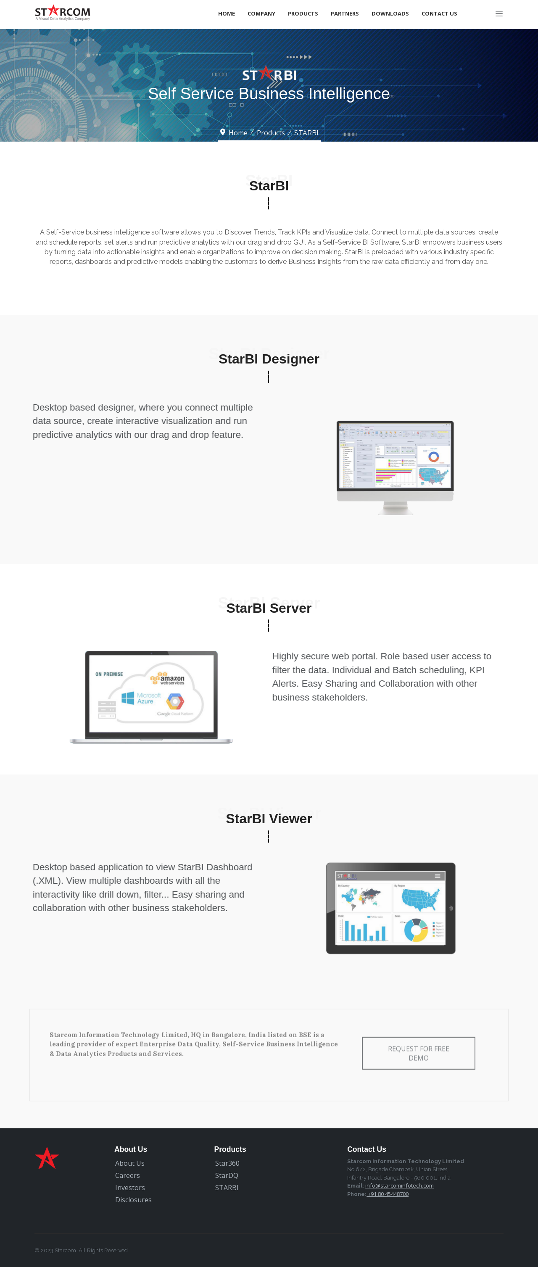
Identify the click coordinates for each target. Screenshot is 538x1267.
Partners (345, 13)
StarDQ (226, 1175)
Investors (130, 1187)
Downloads (390, 13)
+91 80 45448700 (388, 1194)
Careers (127, 1175)
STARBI (227, 1187)
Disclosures (133, 1199)
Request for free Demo (418, 1043)
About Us (130, 1163)
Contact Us (439, 13)
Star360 (227, 1163)
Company (261, 13)
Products (303, 13)
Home (226, 13)
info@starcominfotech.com (399, 1185)
